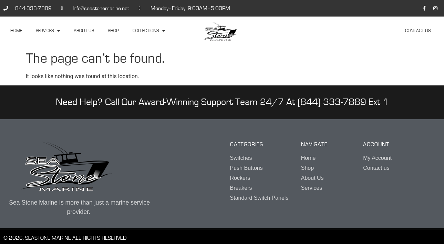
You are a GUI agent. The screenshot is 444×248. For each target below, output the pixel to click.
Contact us (418, 31)
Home (16, 31)
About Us (84, 31)
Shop (113, 31)
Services (48, 31)
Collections (149, 31)
